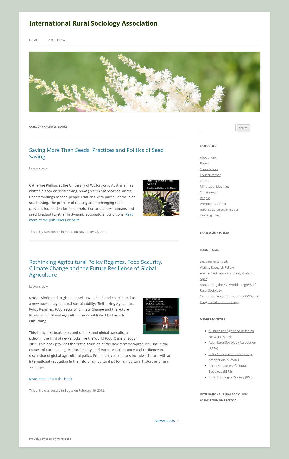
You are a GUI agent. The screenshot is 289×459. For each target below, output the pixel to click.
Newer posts (167, 420)
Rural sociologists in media (219, 209)
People (205, 198)
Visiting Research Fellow (217, 267)
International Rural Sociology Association (93, 23)
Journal (205, 180)
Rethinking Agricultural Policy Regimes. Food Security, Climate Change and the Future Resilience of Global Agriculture (95, 268)
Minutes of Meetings (214, 186)
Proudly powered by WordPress (50, 439)
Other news (208, 192)
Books (68, 232)
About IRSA (56, 40)
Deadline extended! (214, 261)
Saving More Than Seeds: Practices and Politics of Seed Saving (96, 153)
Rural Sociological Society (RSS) (230, 377)
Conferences (209, 169)
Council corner (210, 175)
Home (33, 40)
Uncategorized (210, 215)
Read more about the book (50, 378)
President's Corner (213, 204)
